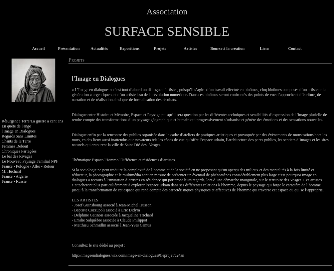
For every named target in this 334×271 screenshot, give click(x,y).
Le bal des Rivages (17, 156)
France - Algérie (15, 176)
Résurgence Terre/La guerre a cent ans (32, 121)
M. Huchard (11, 171)
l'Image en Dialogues (18, 131)
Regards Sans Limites (19, 136)
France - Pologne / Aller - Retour (28, 166)
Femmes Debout (15, 146)
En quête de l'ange (16, 126)
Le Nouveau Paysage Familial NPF (30, 161)
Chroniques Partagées (19, 151)
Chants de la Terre (16, 141)
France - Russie (14, 181)
